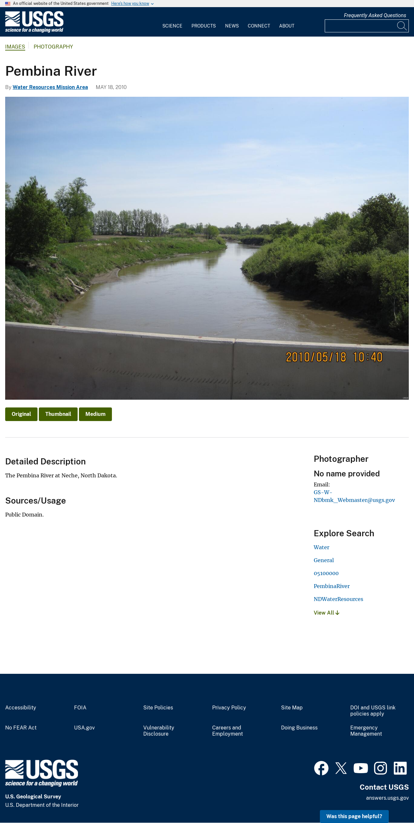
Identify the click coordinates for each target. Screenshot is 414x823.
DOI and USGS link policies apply (373, 711)
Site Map (292, 708)
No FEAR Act (21, 728)
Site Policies (158, 708)
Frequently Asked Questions (375, 15)
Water (321, 547)
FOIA (80, 708)
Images (15, 47)
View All (326, 613)
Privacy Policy (229, 708)
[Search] (402, 25)
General (324, 560)
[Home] (34, 31)
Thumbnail (58, 414)
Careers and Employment (227, 731)
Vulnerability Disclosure (158, 731)
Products (203, 25)
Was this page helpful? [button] (354, 816)
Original (21, 414)
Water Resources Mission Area (50, 87)
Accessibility (20, 708)
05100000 (326, 573)
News (232, 25)
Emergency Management (366, 731)
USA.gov (84, 728)
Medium (95, 414)
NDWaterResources (338, 599)
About (286, 25)
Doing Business (299, 728)
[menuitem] (172, 22)
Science (172, 25)
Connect (259, 25)
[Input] (367, 25)
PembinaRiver (332, 586)
